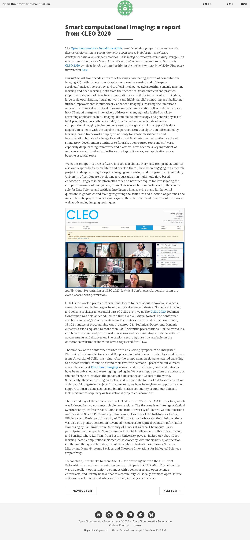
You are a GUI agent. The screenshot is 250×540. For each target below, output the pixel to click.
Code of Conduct (119, 525)
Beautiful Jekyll (158, 530)
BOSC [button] (206, 7)
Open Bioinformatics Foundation (26, 7)
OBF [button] (229, 7)
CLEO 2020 (72, 65)
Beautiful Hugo (127, 530)
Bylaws (137, 525)
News (244, 7)
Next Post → (172, 490)
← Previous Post (80, 490)
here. (85, 70)
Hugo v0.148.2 (91, 530)
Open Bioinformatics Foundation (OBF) (96, 48)
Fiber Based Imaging (104, 367)
